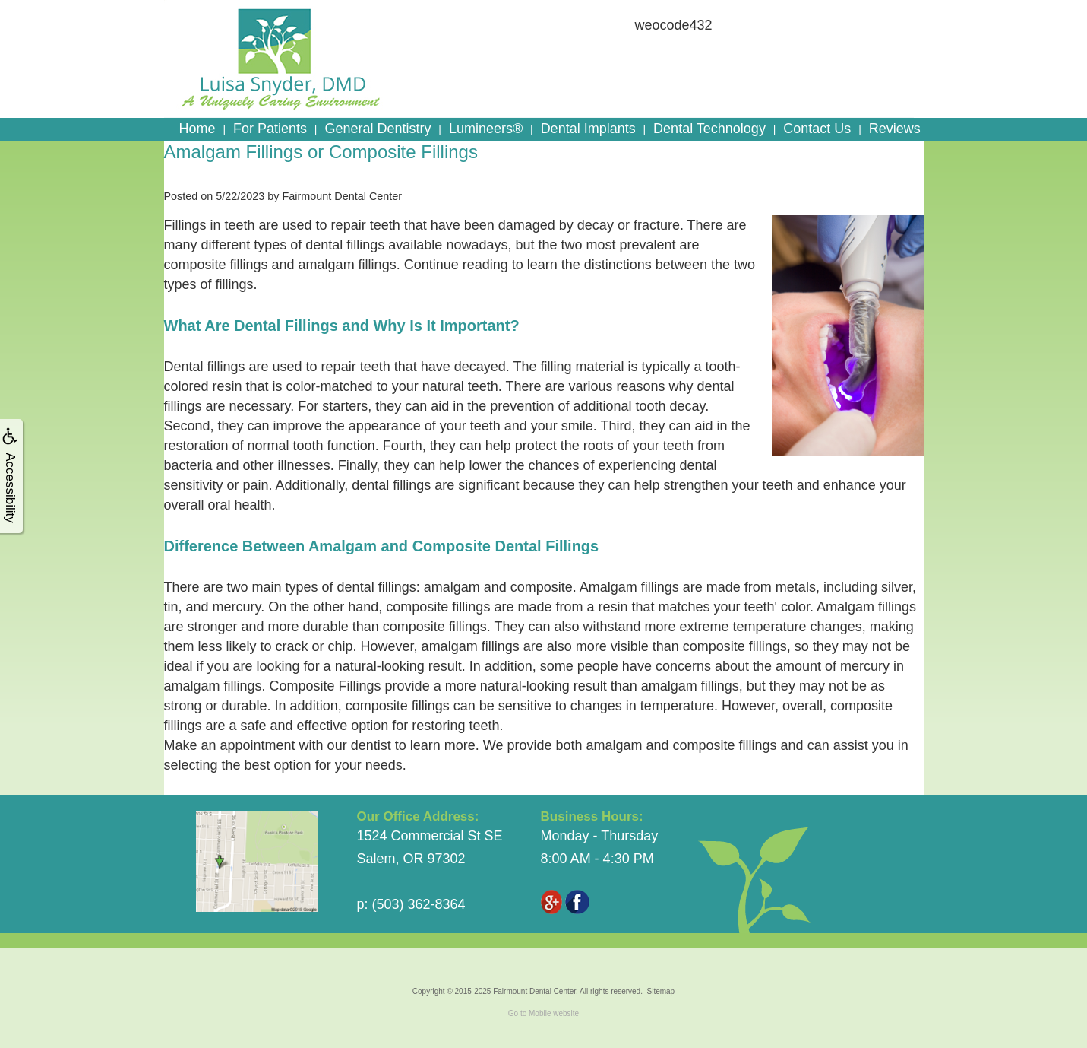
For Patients (270, 128)
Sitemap (660, 991)
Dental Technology (709, 128)
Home (197, 128)
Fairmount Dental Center (534, 991)
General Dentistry (377, 128)
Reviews (895, 128)
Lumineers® (486, 128)
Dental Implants (588, 128)
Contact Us (817, 128)
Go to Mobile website (543, 1013)
